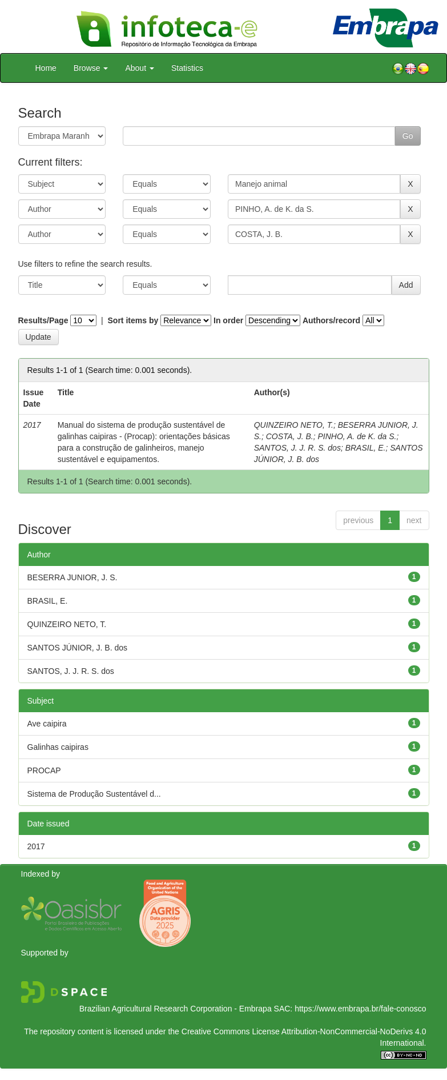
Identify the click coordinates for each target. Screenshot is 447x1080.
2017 (36, 846)
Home (46, 68)
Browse (91, 68)
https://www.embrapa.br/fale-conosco (360, 1008)
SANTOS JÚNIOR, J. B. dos (77, 647)
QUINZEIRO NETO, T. (293, 424)
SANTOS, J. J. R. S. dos (297, 447)
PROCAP (44, 770)
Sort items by (133, 320)
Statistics (187, 68)
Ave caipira (47, 723)
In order (228, 320)
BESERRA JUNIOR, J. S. (72, 577)
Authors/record (331, 320)
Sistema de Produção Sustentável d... (94, 793)
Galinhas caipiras (57, 747)
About (139, 68)
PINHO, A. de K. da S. (356, 436)
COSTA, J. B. (289, 436)
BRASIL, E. (365, 447)
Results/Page (43, 320)
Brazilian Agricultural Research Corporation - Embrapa (175, 1008)
